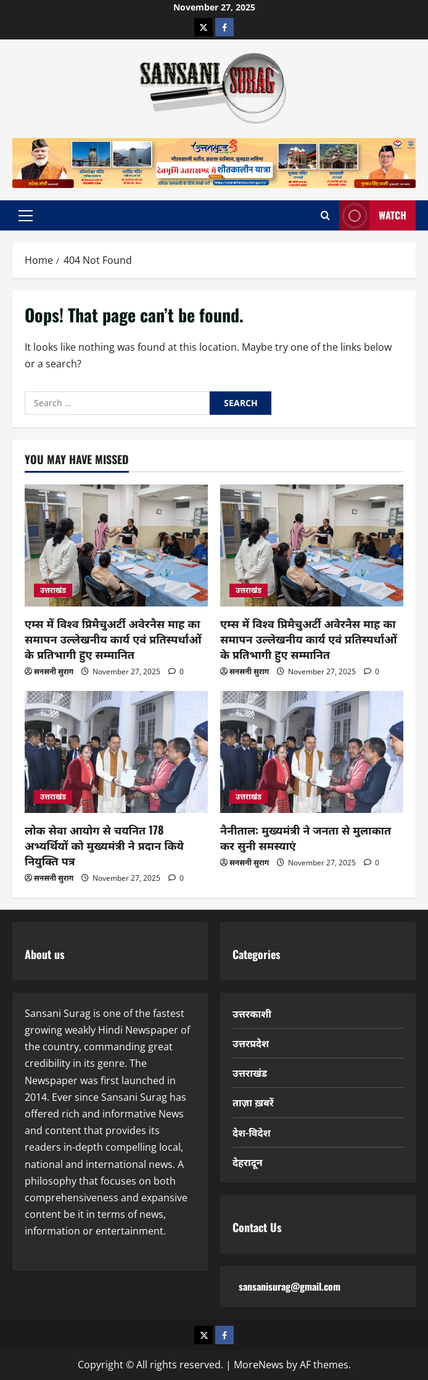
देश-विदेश (252, 1132)
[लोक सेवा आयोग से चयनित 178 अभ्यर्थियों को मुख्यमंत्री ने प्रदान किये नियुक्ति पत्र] (116, 752)
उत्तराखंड (53, 590)
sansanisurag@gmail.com (289, 1286)
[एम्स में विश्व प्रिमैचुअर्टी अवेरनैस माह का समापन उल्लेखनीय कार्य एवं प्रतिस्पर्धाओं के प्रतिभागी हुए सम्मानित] (116, 545)
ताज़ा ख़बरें (253, 1102)
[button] (25, 215)
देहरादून (248, 1161)
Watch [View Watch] (372, 215)
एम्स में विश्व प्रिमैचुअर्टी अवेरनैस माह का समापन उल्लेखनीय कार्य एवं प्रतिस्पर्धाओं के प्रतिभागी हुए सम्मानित (113, 638)
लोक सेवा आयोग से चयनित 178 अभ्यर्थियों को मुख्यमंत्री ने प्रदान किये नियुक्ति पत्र (104, 845)
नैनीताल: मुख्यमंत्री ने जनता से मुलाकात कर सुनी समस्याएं (305, 837)
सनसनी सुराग (53, 671)
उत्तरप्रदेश (251, 1042)
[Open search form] (325, 215)
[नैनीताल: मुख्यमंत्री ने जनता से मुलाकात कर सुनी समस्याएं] (311, 752)
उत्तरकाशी (252, 1013)
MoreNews (259, 1364)
